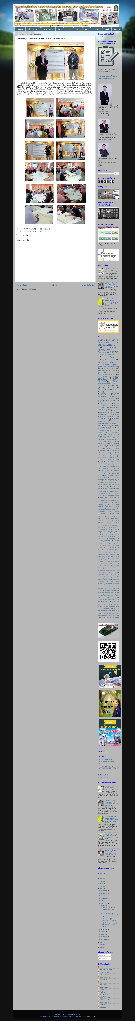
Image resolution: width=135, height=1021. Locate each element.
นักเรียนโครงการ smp (107, 448)
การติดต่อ (96, 29)
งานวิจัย (110, 457)
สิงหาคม (103, 900)
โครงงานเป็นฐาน (102, 457)
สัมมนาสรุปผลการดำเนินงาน (40, 231)
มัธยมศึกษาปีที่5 (101, 599)
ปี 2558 (113, 421)
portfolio (104, 549)
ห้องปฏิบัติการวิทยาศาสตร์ (106, 370)
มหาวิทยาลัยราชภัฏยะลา (106, 372)
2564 (102, 391)
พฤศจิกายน (104, 893)
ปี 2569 (112, 594)
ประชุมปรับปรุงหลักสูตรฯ (111, 592)
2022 (101, 878)
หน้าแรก (20, 29)
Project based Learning (103, 543)
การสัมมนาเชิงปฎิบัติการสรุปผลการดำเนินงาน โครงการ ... (109, 919)
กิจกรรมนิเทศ (103, 477)
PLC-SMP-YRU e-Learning (112, 495)
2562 (117, 391)
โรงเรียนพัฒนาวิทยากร (106, 617)
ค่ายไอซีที (116, 511)
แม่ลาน (103, 613)
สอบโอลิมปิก (116, 606)
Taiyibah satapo (104, 987)
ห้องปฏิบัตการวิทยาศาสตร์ (111, 425)
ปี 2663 (116, 411)
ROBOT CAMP (108, 497)
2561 (117, 385)
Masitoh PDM (103, 979)
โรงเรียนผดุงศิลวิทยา (110, 538)
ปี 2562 (109, 482)
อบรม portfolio (108, 610)
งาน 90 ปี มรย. (103, 568)
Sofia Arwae (103, 984)
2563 (113, 382)
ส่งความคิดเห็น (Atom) (30, 289)
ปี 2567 (113, 522)
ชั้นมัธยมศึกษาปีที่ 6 (114, 481)
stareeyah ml (103, 1004)
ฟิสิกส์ (106, 525)
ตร (111, 574)
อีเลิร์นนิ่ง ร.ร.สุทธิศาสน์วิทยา (106, 759)
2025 (101, 871)
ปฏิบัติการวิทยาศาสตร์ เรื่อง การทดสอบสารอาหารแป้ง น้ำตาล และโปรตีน (111, 836)
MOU (101, 495)
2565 (110, 391)
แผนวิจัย (114, 491)
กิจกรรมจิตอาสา (113, 554)
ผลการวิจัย (107, 595)
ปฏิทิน (68, 29)
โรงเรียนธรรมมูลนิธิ (102, 615)
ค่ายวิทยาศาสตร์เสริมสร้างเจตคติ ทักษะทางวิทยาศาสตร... (108, 909)
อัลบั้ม (77, 29)
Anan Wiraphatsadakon (106, 969)
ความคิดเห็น (103, 958)
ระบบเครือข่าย (106, 601)
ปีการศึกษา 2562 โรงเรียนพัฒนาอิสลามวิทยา (108, 432)
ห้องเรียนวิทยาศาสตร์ (105, 533)
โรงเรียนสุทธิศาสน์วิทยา (106, 374)
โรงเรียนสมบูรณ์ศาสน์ (107, 362)
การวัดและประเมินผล (112, 552)
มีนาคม (103, 934)
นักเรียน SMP (105, 393)
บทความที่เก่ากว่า (87, 285)
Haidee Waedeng (104, 972)
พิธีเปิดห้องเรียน (112, 434)
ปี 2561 (101, 340)
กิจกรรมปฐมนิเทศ (114, 429)
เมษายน (103, 931)
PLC (117, 427)
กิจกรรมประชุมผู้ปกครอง (104, 561)
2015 (101, 947)
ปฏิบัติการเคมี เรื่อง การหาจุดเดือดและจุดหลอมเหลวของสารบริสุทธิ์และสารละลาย (111, 852)
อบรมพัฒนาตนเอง (114, 490)
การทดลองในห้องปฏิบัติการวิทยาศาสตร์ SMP (108, 349)
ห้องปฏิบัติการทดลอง (105, 608)
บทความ (102, 955)
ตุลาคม (103, 895)
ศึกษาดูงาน (116, 414)
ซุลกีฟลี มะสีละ (104, 989)
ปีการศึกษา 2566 (107, 484)
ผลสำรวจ (117, 29)
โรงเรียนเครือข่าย (111, 398)
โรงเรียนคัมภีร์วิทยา (106, 355)
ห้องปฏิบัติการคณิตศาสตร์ (105, 436)
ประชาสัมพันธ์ (110, 369)
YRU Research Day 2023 (110, 547)
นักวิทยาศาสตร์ (103, 515)
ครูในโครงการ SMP (111, 508)
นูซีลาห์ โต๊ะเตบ (104, 994)
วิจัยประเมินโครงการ (107, 488)
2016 (101, 945)
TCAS (109, 545)
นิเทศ (117, 448)
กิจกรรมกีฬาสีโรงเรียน (103, 554)
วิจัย (99, 606)
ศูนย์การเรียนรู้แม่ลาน (106, 606)
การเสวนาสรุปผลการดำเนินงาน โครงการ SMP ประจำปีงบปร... (109, 915)
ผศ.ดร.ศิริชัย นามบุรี (105, 997)
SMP (115, 497)
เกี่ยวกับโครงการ (33, 29)
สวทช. (102, 416)
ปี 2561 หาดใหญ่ (27, 231)
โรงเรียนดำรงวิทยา (106, 345)
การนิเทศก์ (101, 439)
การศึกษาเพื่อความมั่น (112, 418)
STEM (101, 475)
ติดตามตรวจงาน (113, 576)
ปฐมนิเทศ (101, 583)
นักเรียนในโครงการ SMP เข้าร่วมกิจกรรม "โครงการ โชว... (109, 924)
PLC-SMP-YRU (115, 474)
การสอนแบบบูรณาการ (113, 499)
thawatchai (103, 1007)
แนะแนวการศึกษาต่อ (103, 474)
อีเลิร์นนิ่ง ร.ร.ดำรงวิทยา (104, 764)
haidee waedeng (104, 1002)
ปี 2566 (107, 522)
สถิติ (59, 29)
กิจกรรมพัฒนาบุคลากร (103, 502)
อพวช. (108, 611)
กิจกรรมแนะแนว (110, 479)
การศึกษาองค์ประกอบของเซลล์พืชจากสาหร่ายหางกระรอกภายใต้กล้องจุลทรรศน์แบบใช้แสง (111, 302)
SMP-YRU (103, 429)
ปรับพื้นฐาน (100, 594)
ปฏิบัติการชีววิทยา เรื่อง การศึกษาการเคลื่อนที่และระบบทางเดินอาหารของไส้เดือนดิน (111, 285)
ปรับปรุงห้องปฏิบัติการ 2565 (112, 459)
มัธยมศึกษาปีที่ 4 (114, 525)
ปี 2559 (116, 378)
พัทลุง (99, 597)
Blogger (93, 1016)
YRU (100, 547)
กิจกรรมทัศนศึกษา (102, 556)
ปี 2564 (110, 412)
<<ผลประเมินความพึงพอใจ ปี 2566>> (108, 76)
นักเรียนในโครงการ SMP (105, 400)
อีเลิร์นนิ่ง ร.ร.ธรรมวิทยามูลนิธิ (106, 761)
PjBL (101, 497)
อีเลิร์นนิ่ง (107, 443)
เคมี (118, 416)
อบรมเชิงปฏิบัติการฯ (105, 491)
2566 (110, 445)
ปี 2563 (108, 411)
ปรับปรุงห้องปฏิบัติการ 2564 (110, 518)
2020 (101, 883)
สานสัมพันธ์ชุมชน (112, 529)
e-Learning (108, 475)
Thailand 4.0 (116, 545)
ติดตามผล (102, 482)
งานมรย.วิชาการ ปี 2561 (107, 430)
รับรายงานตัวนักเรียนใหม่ (105, 527)
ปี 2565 (101, 461)
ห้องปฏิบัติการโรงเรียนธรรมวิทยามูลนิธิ (107, 531)
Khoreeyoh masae (105, 977)
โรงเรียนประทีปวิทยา (108, 387)
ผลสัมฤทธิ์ (114, 595)
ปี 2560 (103, 380)
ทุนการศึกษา (111, 577)
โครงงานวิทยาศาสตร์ (110, 456)
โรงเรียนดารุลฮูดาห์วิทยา (107, 427)
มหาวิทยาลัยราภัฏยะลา (110, 597)
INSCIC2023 (113, 542)
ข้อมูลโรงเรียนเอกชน (104, 778)
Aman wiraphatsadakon (106, 967)
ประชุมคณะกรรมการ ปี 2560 (104, 586)
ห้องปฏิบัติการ (108, 409)
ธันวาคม (103, 890)
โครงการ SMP (103, 376)
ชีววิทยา (116, 513)
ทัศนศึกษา (103, 412)
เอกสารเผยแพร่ (48, 29)
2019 (101, 886)
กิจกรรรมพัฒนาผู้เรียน (109, 563)
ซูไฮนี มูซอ (103, 992)
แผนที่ (107, 29)
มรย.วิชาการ (105, 486)
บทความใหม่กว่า (22, 285)
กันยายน (103, 898)
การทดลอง (116, 475)
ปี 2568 (106, 594)
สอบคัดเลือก (110, 416)
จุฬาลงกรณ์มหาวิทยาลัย (103, 574)
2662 (101, 418)
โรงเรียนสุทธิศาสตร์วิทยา (104, 540)
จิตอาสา (114, 572)
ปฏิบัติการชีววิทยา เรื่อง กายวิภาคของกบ (111, 269)
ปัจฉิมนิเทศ (100, 520)
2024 (101, 873)
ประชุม (108, 385)
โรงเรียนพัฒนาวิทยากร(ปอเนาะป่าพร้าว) (108, 493)
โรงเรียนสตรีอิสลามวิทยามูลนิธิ (106, 438)
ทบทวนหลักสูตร (101, 577)
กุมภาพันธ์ (104, 936)
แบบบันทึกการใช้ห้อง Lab (105, 37)
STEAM (115, 543)
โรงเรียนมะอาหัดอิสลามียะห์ (107, 389)
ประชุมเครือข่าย (103, 450)
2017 (101, 942)
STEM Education (102, 545)
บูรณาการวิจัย (109, 581)
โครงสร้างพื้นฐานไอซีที (112, 613)
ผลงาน (115, 484)
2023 (101, 876)
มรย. (86, 29)
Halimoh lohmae (104, 974)
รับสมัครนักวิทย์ (109, 603)
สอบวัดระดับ (109, 465)
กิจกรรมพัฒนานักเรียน (108, 341)
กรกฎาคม (104, 903)
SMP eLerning (101, 499)
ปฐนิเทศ (117, 581)
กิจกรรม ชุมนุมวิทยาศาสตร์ (108, 500)
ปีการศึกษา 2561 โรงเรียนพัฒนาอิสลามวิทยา (108, 407)
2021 (101, 881)
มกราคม (103, 939)
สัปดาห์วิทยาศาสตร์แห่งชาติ (110, 466)
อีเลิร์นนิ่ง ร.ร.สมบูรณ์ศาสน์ (105, 766)
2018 (101, 888)
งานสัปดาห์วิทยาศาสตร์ (106, 513)
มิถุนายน (103, 905)
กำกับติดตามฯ (104, 420)
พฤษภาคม (104, 929)
